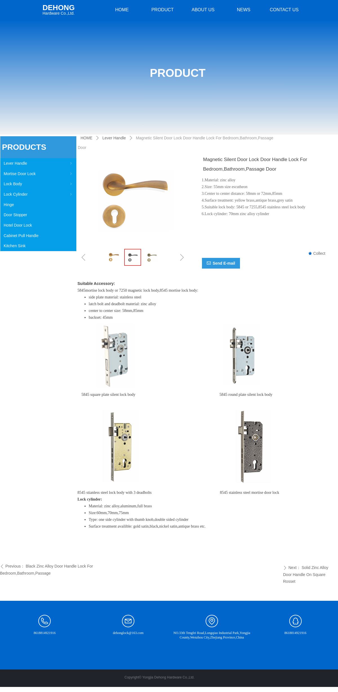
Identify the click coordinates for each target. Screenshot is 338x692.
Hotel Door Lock (18, 225)
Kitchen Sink (15, 246)
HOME (86, 138)
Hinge (9, 204)
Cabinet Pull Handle (21, 235)
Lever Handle (38, 163)
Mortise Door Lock (38, 173)
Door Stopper (15, 215)
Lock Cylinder (38, 194)
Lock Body (38, 184)
